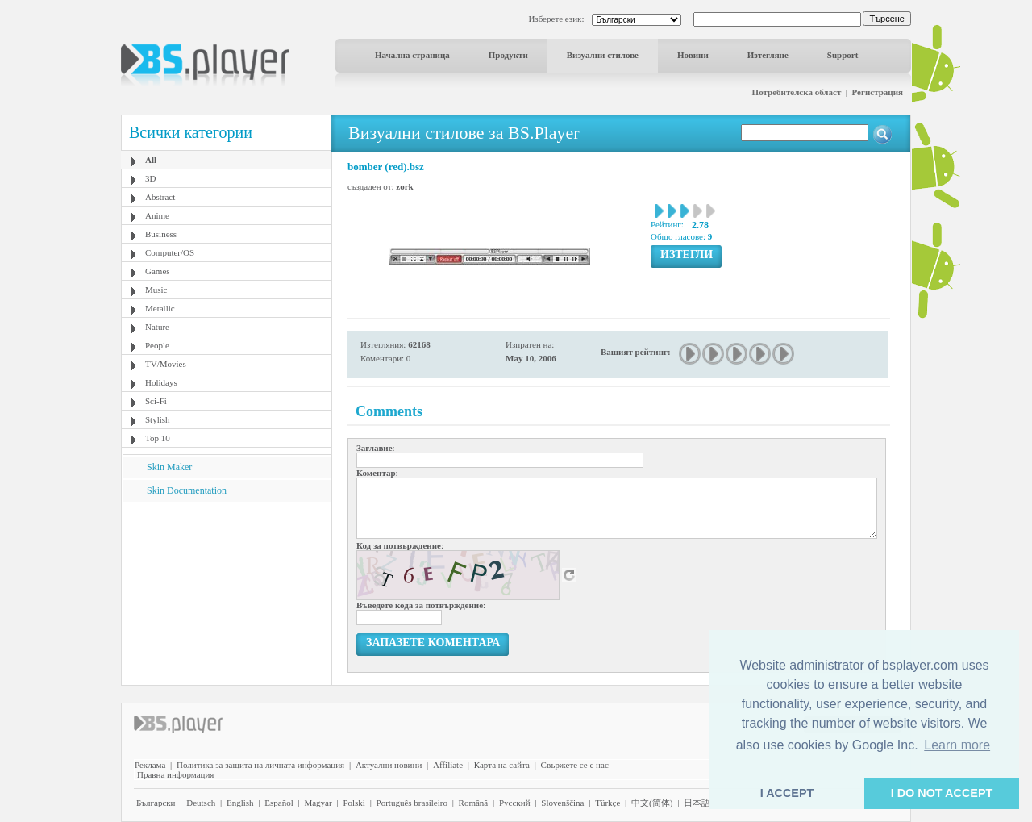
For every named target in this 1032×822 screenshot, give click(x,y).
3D (150, 178)
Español (278, 802)
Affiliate (448, 765)
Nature (157, 327)
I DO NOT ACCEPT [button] (942, 793)
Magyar (317, 802)
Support (843, 55)
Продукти (508, 55)
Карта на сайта (502, 765)
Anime (157, 215)
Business (161, 234)
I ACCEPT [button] (787, 793)
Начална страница (412, 55)
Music (156, 289)
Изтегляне (768, 55)
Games (157, 271)
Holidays (161, 382)
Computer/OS (169, 252)
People (157, 345)
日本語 (697, 802)
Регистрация (877, 92)
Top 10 (157, 438)
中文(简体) (651, 802)
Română (474, 802)
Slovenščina (562, 802)
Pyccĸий (515, 802)
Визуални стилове (603, 55)
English (240, 802)
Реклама (150, 765)
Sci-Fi (156, 401)
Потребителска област (797, 92)
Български (156, 802)
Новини (693, 55)
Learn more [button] (957, 745)
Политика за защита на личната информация (260, 765)
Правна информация (175, 774)
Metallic (160, 308)
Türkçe (607, 802)
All (150, 160)
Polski (354, 802)
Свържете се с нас (575, 765)
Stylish (157, 419)
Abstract (160, 197)
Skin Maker (169, 467)
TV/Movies (165, 364)
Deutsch (200, 802)
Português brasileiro (412, 802)
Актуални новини (389, 765)
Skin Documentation (187, 490)
